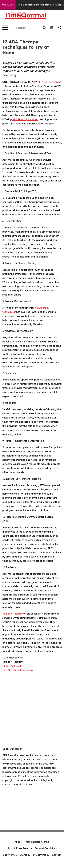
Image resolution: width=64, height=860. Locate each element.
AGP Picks (8, 4)
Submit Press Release (20, 848)
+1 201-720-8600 (12, 665)
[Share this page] (59, 28)
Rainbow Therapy (12, 613)
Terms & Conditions (46, 848)
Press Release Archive (36, 841)
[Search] (27, 27)
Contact (56, 854)
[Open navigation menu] (5, 28)
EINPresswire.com (49, 81)
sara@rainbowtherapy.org (17, 670)
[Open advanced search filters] (51, 27)
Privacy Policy (41, 854)
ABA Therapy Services (25, 119)
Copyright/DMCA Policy (16, 854)
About (18, 841)
